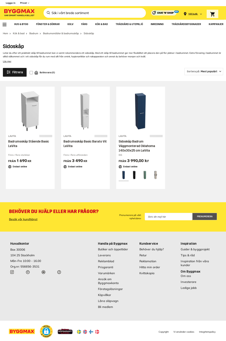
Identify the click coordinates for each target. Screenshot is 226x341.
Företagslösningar (110, 289)
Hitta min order (149, 267)
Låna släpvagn (108, 301)
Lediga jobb (189, 288)
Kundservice (148, 243)
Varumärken (106, 273)
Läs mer (7, 61)
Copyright (164, 331)
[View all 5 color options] (156, 175)
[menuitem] (4, 24)
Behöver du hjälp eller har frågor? (53, 211)
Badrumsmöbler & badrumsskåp (61, 33)
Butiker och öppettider (113, 249)
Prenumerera (205, 216)
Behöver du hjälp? (151, 249)
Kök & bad (19, 33)
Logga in (10, 2)
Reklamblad (106, 261)
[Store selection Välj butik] (193, 14)
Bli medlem (105, 307)
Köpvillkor (104, 295)
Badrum (33, 33)
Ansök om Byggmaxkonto (108, 281)
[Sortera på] (203, 71)
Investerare (188, 282)
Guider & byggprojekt (195, 249)
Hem (5, 33)
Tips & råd (188, 255)
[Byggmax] (19, 13)
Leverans (104, 255)
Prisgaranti (105, 267)
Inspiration (189, 243)
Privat (23, 2)
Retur (143, 255)
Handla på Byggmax (113, 243)
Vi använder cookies (183, 331)
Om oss (186, 276)
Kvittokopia (146, 273)
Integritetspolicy (207, 331)
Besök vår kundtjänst (23, 219)
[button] (46, 331)
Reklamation (147, 261)
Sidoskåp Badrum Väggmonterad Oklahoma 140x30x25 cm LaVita (137, 145)
